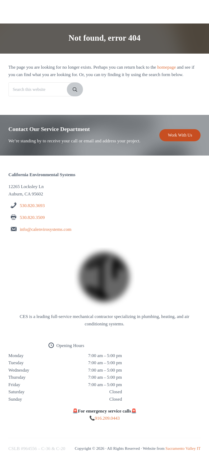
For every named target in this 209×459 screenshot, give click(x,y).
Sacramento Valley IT (183, 448)
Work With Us (180, 135)
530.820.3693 (32, 205)
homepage (166, 67)
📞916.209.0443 (104, 418)
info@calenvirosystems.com (46, 229)
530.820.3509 (32, 217)
